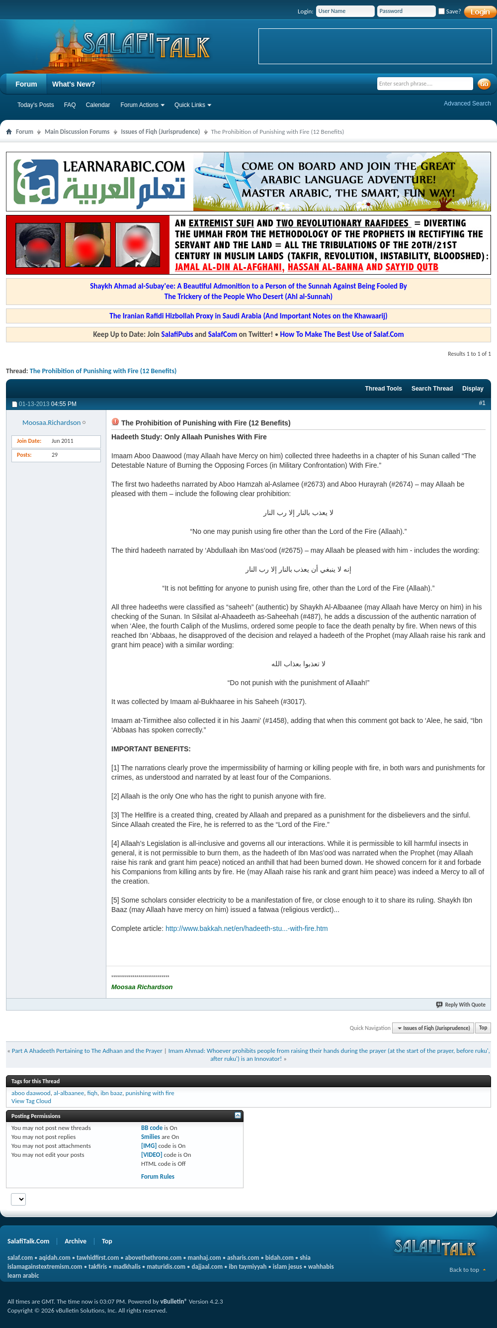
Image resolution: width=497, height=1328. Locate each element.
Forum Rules (157, 1176)
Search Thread (432, 388)
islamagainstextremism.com (45, 1266)
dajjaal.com (207, 1266)
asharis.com (243, 1257)
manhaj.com (204, 1257)
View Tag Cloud (31, 1101)
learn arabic (23, 1275)
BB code (152, 1127)
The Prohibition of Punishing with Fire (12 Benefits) (103, 371)
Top (483, 1028)
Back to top (464, 1269)
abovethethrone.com (153, 1257)
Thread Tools (383, 388)
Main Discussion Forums (77, 131)
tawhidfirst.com (98, 1257)
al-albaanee (69, 1093)
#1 (482, 403)
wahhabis (321, 1266)
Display (473, 388)
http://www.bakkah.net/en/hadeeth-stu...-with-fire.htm (247, 928)
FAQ (70, 105)
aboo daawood (31, 1093)
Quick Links (189, 105)
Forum (26, 84)
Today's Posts (35, 105)
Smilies (150, 1136)
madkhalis (127, 1266)
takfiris (97, 1266)
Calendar (98, 105)
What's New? (73, 84)
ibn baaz (111, 1093)
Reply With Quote (461, 1005)
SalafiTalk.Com (28, 1241)
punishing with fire (149, 1093)
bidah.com (279, 1257)
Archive (75, 1241)
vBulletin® (174, 1301)
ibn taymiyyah (247, 1266)
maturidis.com (166, 1266)
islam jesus (287, 1266)
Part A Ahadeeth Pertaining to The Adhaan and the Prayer (87, 1050)
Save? (449, 11)
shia (305, 1257)
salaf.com (20, 1257)
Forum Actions (139, 105)
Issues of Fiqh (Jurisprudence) (160, 131)
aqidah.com (54, 1257)
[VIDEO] (152, 1154)
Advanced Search (467, 103)
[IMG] (149, 1145)
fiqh (92, 1093)
